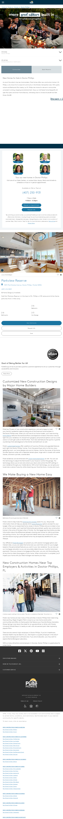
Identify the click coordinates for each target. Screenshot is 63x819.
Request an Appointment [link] (31, 205)
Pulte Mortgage (18, 543)
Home (3, 7)
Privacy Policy (37, 701)
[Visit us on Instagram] (43, 651)
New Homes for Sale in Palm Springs (11, 745)
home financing (37, 524)
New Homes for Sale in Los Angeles (11, 741)
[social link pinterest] (61, 275)
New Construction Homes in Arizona (14, 727)
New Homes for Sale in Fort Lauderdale (12, 768)
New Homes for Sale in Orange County (11, 743)
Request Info (31, 328)
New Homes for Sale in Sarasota (10, 784)
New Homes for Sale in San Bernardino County (13, 752)
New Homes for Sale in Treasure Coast (11, 788)
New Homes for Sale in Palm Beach (11, 782)
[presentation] (2, 270)
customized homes (13, 446)
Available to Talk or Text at (31, 188)
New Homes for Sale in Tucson (10, 731)
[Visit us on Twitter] (25, 651)
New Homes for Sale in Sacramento (11, 750)
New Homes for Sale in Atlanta (10, 795)
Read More (6, 373)
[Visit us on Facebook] (19, 651)
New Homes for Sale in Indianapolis (11, 812)
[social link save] (58, 275)
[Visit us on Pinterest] (31, 651)
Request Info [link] (31, 210)
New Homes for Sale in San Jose (10, 754)
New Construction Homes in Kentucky (14, 817)
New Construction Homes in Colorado (14, 759)
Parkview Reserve (14, 280)
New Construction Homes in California (14, 736)
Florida (10, 7)
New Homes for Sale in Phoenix (10, 729)
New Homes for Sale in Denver (10, 761)
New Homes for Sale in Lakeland (10, 775)
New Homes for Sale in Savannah (10, 798)
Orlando (16, 7)
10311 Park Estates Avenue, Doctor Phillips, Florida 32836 (21, 285)
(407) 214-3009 (6, 289)
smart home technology (36, 459)
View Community (32, 323)
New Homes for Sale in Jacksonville (11, 773)
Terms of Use (24, 701)
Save (31, 333)
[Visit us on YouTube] (37, 651)
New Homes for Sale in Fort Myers (10, 771)
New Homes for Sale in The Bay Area (11, 739)
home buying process (30, 522)
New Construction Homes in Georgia (14, 793)
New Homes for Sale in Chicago (10, 805)
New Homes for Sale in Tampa (10, 786)
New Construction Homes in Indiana (14, 810)
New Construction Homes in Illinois (13, 803)
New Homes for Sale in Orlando (10, 779)
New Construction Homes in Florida (14, 766)
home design (7, 435)
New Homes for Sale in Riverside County (12, 747)
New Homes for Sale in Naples (10, 777)
